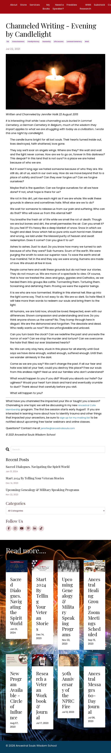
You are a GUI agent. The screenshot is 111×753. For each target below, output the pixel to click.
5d (8, 42)
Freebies (75, 5)
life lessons (58, 42)
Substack (105, 5)
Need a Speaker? (61, 7)
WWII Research (90, 7)
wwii (87, 42)
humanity (46, 42)
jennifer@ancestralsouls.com (59, 428)
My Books (48, 7)
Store (24, 5)
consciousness (18, 42)
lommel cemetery (74, 42)
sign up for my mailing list (76, 418)
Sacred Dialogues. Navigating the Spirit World (41, 468)
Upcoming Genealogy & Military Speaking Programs (47, 492)
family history (33, 42)
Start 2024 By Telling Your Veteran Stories (38, 480)
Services (36, 5)
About (14, 5)
